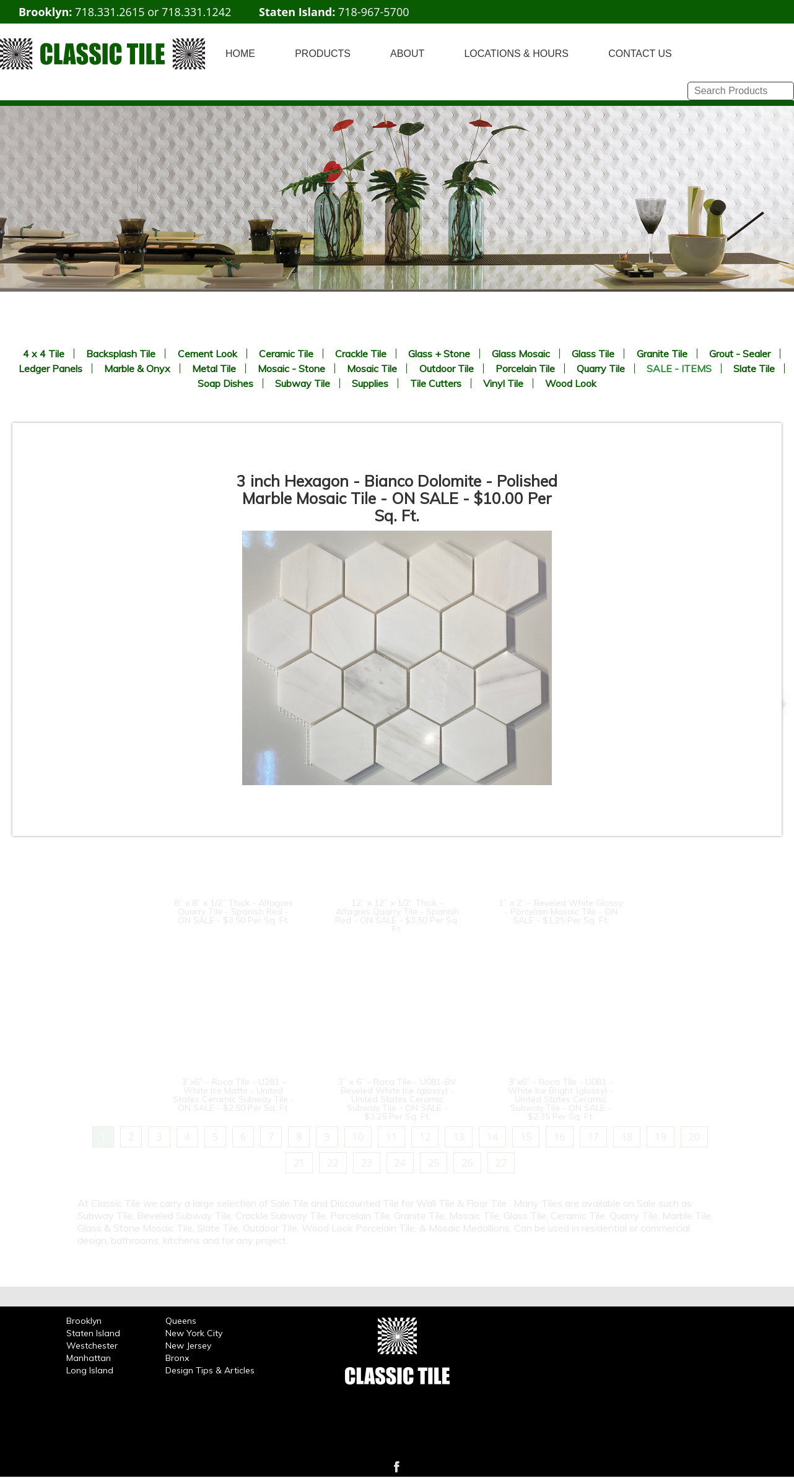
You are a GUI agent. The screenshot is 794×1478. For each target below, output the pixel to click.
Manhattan (88, 1357)
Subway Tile (302, 383)
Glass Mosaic (521, 354)
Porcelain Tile (525, 368)
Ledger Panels (50, 368)
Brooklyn (84, 1320)
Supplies (370, 383)
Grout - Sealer (739, 354)
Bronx (177, 1357)
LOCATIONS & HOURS (516, 53)
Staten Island (93, 1333)
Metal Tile (214, 368)
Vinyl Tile (503, 383)
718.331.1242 (196, 11)
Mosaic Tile (372, 368)
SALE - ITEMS (679, 368)
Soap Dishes (225, 383)
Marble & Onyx (137, 368)
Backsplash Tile (120, 354)
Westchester (92, 1345)
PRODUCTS (323, 53)
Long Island (89, 1370)
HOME (240, 53)
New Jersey (188, 1345)
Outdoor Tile (446, 368)
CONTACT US (640, 53)
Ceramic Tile (286, 354)
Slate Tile (754, 368)
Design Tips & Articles (210, 1370)
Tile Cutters (435, 383)
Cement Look (207, 354)
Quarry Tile (601, 368)
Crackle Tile (360, 354)
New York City (193, 1333)
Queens (180, 1320)
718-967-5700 (373, 11)
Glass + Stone (439, 354)
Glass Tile (593, 354)
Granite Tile (662, 354)
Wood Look (570, 383)
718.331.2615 (109, 11)
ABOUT (407, 53)
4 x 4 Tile (43, 354)
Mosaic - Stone (291, 368)
